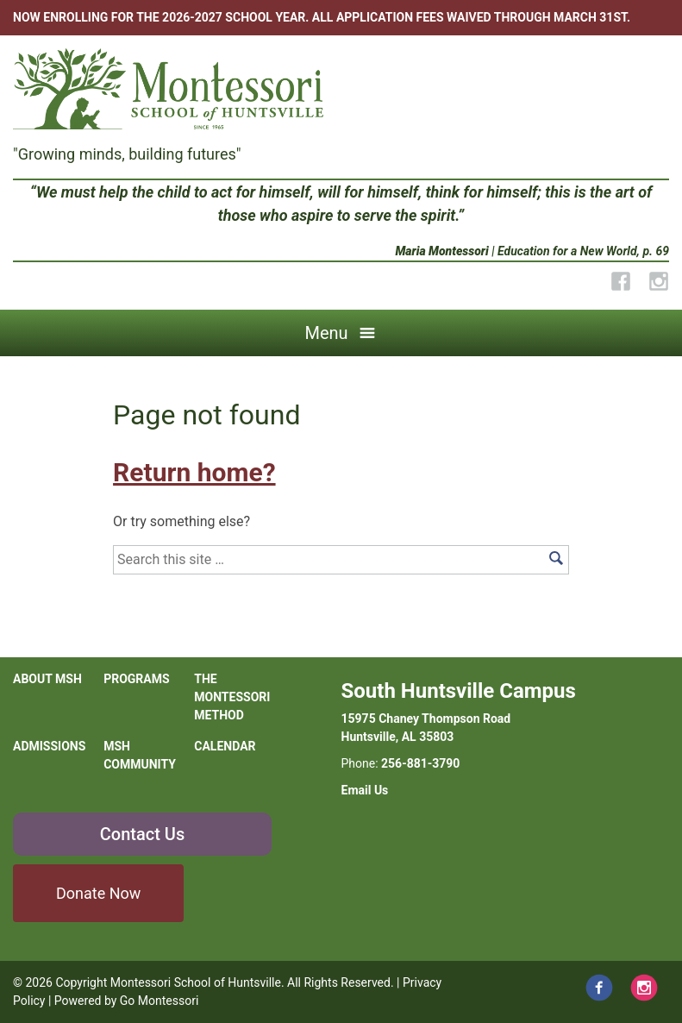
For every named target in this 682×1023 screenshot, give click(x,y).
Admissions (49, 746)
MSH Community (139, 755)
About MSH (47, 679)
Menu (325, 333)
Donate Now (98, 893)
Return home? (194, 472)
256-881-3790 (420, 763)
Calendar (224, 746)
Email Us (365, 790)
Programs (136, 679)
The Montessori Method (232, 697)
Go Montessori (159, 1000)
